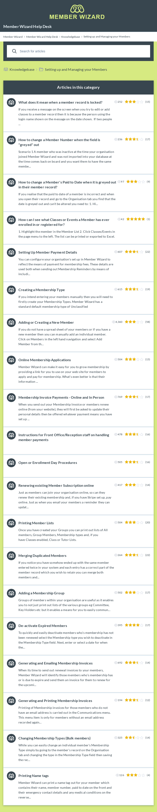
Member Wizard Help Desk (27, 26)
